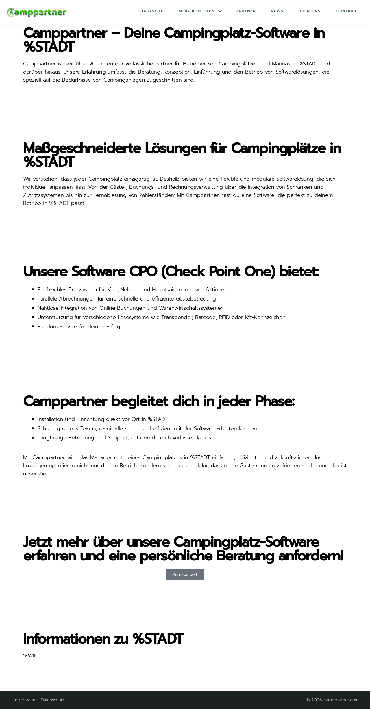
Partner (246, 11)
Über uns (309, 11)
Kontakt (346, 11)
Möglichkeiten (197, 11)
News (277, 11)
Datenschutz (52, 700)
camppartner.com (340, 700)
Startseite (151, 11)
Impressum (24, 700)
